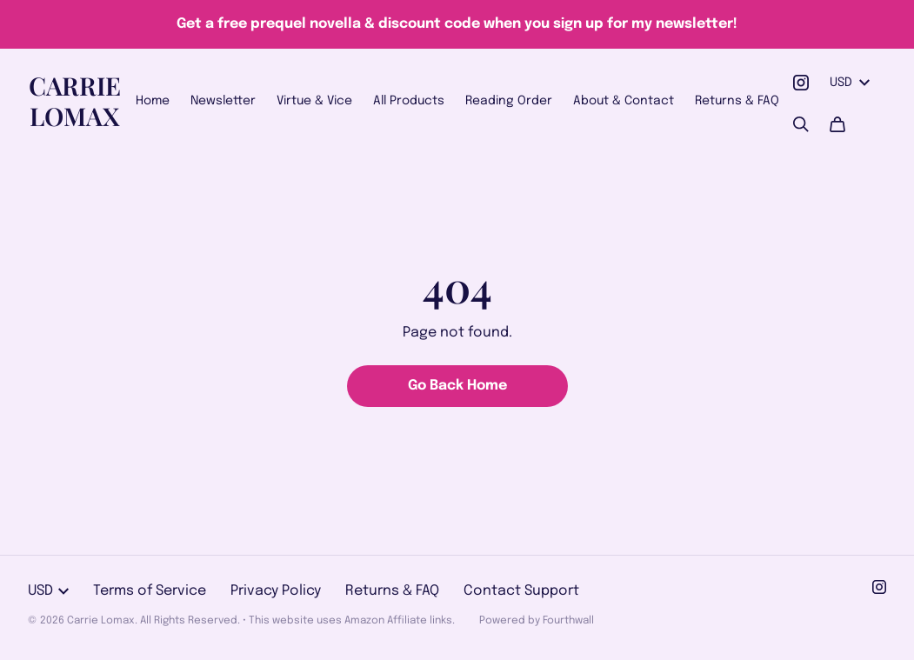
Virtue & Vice (314, 101)
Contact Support (521, 590)
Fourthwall (568, 621)
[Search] (801, 124)
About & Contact (623, 101)
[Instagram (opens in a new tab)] (801, 82)
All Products (408, 101)
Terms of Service (149, 590)
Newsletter (223, 101)
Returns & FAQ (737, 101)
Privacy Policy (275, 590)
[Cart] (837, 124)
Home (153, 101)
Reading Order (508, 101)
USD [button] (850, 83)
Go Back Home (457, 385)
